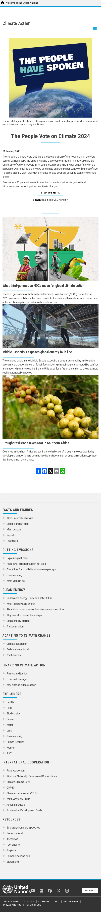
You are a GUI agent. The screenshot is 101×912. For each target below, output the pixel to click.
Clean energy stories (18, 620)
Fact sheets (13, 844)
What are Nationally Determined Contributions (32, 776)
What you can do (16, 580)
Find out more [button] (50, 193)
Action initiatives (16, 804)
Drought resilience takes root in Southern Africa (36, 443)
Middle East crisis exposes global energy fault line (37, 352)
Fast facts (12, 540)
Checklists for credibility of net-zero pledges (32, 569)
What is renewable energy (21, 603)
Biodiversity (13, 713)
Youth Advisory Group (18, 799)
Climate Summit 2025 (18, 782)
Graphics (11, 850)
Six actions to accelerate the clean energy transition (35, 609)
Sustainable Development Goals (24, 810)
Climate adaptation (17, 643)
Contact (29, 901)
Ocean (10, 719)
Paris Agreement (16, 770)
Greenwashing (14, 575)
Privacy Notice (12, 905)
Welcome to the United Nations (22, 3)
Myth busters (14, 529)
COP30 (11, 787)
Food (9, 707)
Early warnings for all (18, 649)
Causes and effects (18, 523)
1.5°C (9, 753)
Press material (15, 833)
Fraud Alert (71, 901)
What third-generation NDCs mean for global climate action (43, 286)
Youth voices (14, 655)
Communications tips (18, 856)
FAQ (57, 901)
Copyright (44, 901)
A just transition (15, 626)
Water (10, 724)
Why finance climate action (21, 685)
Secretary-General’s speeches (23, 827)
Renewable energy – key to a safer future (30, 598)
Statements (13, 861)
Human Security (15, 742)
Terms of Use (33, 905)
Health (10, 702)
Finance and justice (17, 673)
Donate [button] (90, 890)
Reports (11, 535)
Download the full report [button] (50, 200)
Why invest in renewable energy (24, 615)
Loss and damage (17, 679)
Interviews (12, 839)
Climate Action (17, 23)
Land (9, 730)
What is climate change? (20, 518)
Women (11, 747)
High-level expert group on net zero (26, 563)
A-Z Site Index (11, 901)
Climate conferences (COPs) (22, 793)
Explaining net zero (17, 558)
